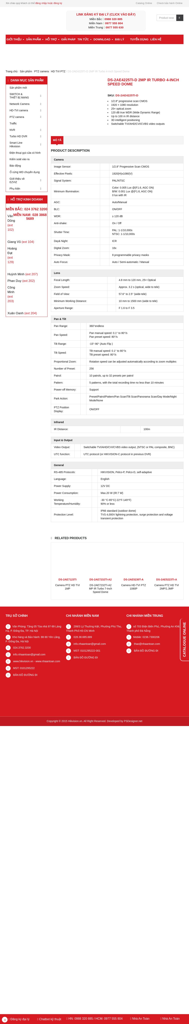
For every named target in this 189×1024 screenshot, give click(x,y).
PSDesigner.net (133, 721)
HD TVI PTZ (58, 71)
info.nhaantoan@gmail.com (29, 654)
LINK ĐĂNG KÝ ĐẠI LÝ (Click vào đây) (105, 14)
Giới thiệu (15, 39)
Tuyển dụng (139, 39)
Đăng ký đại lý (20, 1019)
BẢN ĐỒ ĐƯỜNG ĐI (24, 674)
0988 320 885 (113, 19)
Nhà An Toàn (140, 1018)
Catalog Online (144, 3)
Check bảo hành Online (170, 3)
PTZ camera (41, 71)
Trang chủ (12, 71)
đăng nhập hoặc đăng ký (48, 3)
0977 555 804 (114, 23)
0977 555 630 (115, 27)
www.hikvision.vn (22, 661)
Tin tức (84, 39)
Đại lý (119, 39)
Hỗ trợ (52, 39)
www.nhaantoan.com (48, 661)
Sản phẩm (35, 39)
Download (103, 39)
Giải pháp (68, 39)
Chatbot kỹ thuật (49, 1019)
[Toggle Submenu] (40, 96)
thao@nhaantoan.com (146, 643)
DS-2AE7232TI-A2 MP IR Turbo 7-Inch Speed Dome (100, 588)
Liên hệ (155, 39)
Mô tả (57, 140)
